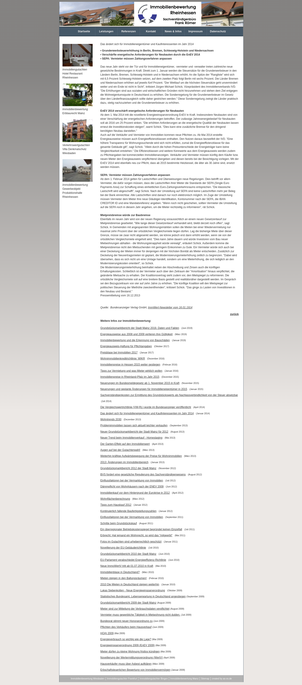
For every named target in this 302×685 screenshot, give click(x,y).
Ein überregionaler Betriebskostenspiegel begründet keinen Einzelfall (141, 529)
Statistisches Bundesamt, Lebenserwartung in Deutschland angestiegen (143, 596)
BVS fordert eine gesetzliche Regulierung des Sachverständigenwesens (143, 474)
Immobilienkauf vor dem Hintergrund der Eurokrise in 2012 (135, 492)
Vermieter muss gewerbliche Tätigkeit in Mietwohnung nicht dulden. (140, 614)
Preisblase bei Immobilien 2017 (119, 352)
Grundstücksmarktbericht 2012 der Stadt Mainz (128, 468)
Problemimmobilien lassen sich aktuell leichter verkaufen (134, 425)
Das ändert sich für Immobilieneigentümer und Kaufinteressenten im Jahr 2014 (147, 413)
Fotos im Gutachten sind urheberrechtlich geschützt (131, 541)
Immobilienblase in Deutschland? (120, 572)
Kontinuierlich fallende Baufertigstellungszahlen (128, 511)
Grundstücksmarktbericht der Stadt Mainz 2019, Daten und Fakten (139, 328)
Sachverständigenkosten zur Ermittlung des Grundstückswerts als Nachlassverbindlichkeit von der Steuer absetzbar (169, 395)
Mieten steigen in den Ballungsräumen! (123, 578)
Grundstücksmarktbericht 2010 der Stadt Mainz (128, 553)
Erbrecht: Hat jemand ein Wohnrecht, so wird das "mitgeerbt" (136, 535)
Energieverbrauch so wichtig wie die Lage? (125, 639)
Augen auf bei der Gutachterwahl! (120, 450)
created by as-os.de (222, 678)
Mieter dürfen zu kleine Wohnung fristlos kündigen (130, 651)
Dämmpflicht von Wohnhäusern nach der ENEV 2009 (132, 486)
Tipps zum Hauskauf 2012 (115, 504)
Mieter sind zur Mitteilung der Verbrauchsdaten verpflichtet (135, 608)
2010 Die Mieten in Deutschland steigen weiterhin (129, 584)
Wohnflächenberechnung (115, 498)
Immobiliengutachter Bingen (154, 678)
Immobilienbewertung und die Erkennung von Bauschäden (135, 340)
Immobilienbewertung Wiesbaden (87, 678)
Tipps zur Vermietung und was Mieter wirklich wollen (131, 370)
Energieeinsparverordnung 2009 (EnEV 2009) (127, 645)
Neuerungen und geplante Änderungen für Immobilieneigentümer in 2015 (143, 389)
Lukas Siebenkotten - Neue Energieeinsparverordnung (132, 590)
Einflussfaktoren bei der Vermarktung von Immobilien (131, 480)
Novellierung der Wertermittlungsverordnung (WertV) (131, 657)
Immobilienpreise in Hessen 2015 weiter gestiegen (130, 364)
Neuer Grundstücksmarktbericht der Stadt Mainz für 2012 (134, 431)
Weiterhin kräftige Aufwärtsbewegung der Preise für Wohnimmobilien (141, 456)
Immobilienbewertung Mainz (184, 678)
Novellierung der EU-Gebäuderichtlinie (123, 547)
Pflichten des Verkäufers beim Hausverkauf (126, 627)
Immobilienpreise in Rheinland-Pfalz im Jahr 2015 (129, 376)
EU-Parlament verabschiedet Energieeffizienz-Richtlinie (133, 559)
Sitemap (205, 678)
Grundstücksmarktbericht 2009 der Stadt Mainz (128, 602)
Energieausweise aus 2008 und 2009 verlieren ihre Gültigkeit (136, 334)
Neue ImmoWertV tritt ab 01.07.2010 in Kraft (126, 565)
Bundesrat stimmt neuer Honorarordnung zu (126, 621)
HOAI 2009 (107, 633)
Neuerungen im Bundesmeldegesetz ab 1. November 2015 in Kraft (139, 383)
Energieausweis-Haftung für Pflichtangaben (126, 346)
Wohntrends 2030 (111, 419)
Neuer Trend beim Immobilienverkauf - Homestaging (131, 437)
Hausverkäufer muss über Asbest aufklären (126, 663)
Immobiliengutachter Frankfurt (122, 678)
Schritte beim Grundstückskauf (118, 523)
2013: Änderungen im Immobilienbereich (124, 462)
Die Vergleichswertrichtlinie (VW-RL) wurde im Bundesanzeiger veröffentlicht (145, 407)
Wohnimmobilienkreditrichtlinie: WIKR (122, 358)
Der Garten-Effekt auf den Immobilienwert (125, 444)
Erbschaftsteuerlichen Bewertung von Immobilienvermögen (135, 669)
